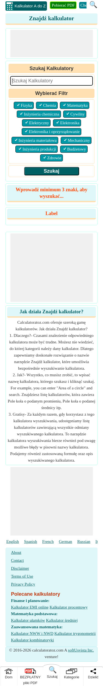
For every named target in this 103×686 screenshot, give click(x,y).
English (12, 541)
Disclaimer (20, 568)
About (16, 552)
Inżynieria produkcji (39, 149)
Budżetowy (76, 149)
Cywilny (77, 114)
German (65, 541)
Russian (83, 541)
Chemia (49, 105)
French (48, 541)
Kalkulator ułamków (28, 620)
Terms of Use (22, 576)
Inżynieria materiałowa (38, 140)
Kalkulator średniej (61, 620)
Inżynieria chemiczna (41, 114)
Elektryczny (39, 123)
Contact (17, 560)
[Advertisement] (51, 43)
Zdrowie (54, 158)
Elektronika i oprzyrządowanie (54, 131)
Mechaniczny (79, 140)
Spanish (30, 541)
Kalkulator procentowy (68, 607)
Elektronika (69, 123)
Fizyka (26, 105)
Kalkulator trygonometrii (75, 633)
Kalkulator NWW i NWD (32, 633)
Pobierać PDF (63, 5)
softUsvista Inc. (81, 650)
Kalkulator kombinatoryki (32, 640)
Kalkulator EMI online (30, 607)
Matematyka (77, 105)
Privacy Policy (23, 584)
